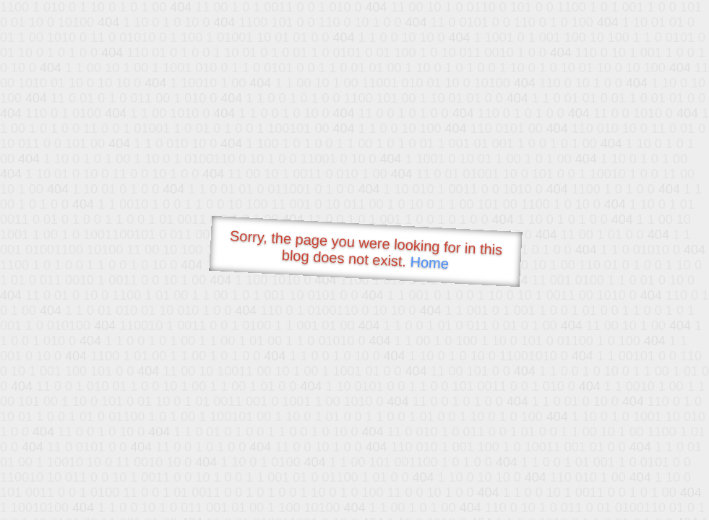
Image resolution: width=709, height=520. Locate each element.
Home (429, 263)
